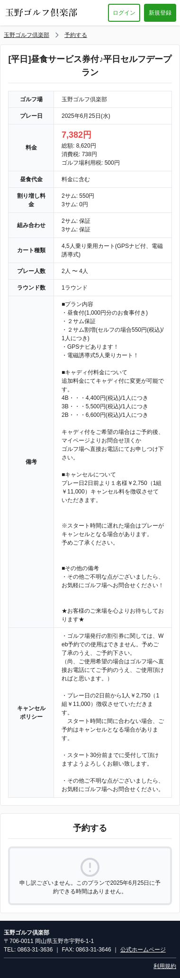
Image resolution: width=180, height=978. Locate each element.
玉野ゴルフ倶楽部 (26, 35)
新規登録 (160, 12)
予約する (75, 35)
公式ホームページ (143, 949)
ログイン (124, 12)
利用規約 (164, 966)
